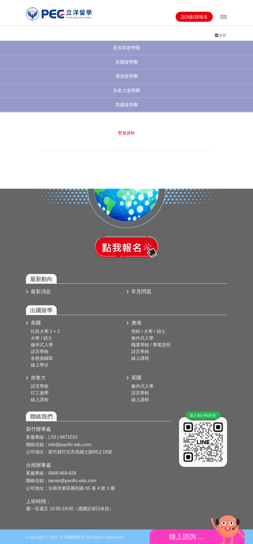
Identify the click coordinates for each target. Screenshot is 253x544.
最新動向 (41, 279)
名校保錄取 (42, 358)
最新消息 (38, 291)
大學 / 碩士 (41, 338)
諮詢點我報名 (194, 17)
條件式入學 (42, 344)
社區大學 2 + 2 (45, 331)
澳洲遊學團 (126, 76)
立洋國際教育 (59, 14)
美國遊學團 (126, 62)
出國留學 (41, 310)
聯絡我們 (41, 416)
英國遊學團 (126, 104)
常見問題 (138, 291)
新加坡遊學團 (126, 47)
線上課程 (140, 358)
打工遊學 (40, 393)
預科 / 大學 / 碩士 (148, 331)
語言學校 (40, 351)
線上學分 (40, 365)
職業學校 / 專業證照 (151, 344)
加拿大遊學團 (126, 90)
